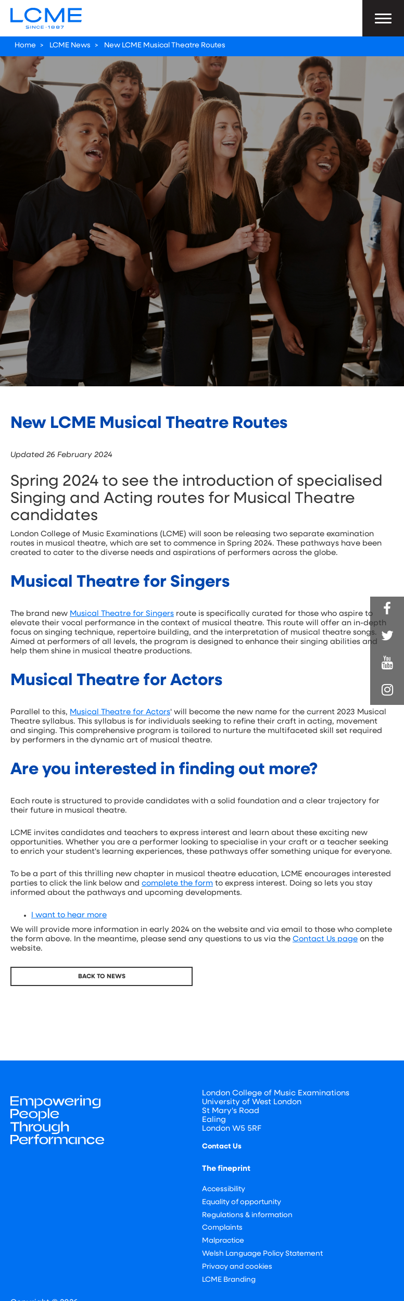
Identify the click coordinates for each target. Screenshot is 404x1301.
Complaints (222, 1228)
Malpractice (223, 1241)
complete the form (177, 884)
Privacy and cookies (237, 1267)
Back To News (101, 977)
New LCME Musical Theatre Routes (164, 45)
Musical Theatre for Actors (120, 712)
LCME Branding (229, 1280)
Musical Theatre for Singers (122, 614)
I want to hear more (69, 915)
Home (25, 45)
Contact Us (222, 1147)
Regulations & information (247, 1215)
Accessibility (223, 1189)
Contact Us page (325, 939)
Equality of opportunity (241, 1202)
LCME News (70, 45)
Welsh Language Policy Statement (262, 1254)
